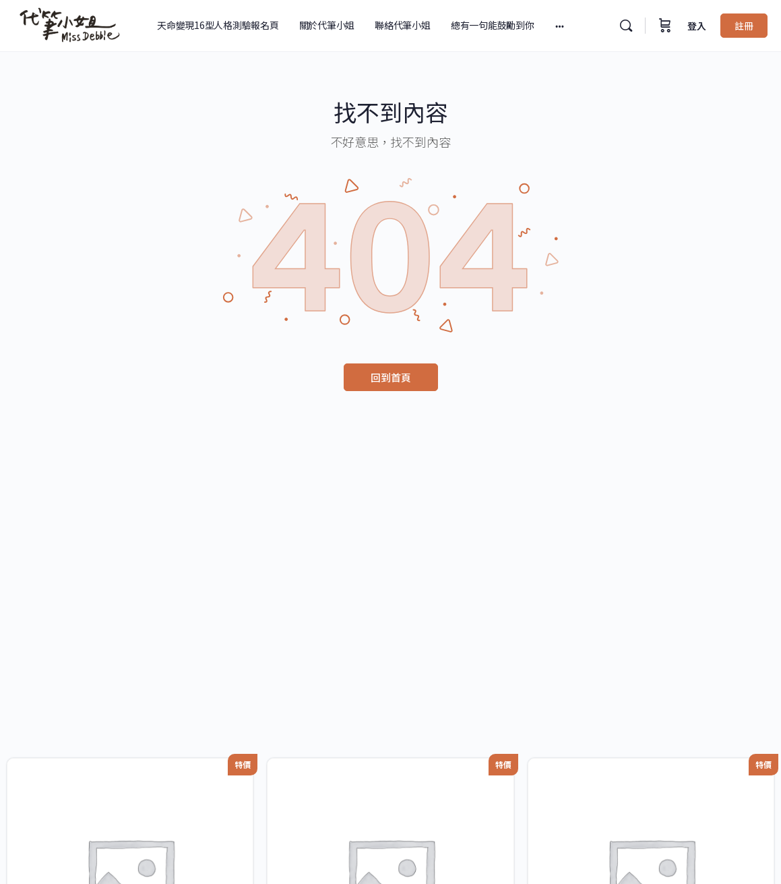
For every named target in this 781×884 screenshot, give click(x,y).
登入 (696, 25)
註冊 (744, 25)
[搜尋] (626, 26)
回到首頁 (391, 377)
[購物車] (665, 25)
